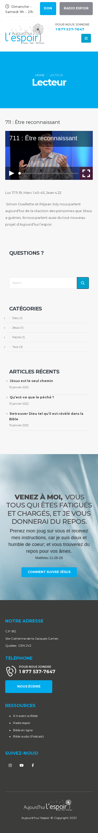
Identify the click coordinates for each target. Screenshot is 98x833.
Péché (16, 337)
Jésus (16, 327)
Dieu (15, 318)
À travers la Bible (25, 716)
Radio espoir (22, 723)
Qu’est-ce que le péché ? (32, 397)
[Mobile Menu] (86, 38)
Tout (15, 347)
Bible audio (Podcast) (28, 736)
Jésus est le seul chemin (31, 381)
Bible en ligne (23, 730)
